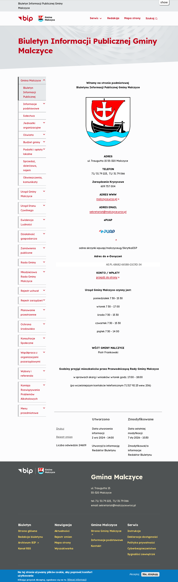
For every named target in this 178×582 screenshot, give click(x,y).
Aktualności (62, 531)
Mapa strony (132, 18)
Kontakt (96, 545)
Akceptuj (134, 574)
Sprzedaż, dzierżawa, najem (30, 166)
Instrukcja (134, 531)
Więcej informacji (77, 579)
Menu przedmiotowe (29, 411)
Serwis (96, 18)
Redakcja (113, 18)
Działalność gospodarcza (29, 236)
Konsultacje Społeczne (28, 341)
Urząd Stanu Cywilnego (28, 208)
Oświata (28, 134)
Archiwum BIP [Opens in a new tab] (28, 542)
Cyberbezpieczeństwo (141, 548)
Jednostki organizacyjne (32, 125)
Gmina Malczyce (31, 80)
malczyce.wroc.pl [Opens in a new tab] (108, 199)
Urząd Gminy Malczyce (28, 194)
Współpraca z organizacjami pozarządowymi (30, 357)
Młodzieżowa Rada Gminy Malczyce (29, 277)
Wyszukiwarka (64, 548)
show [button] (164, 2)
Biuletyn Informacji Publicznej (29, 92)
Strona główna (27, 531)
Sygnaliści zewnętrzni (141, 554)
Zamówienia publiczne (28, 250)
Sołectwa (29, 115)
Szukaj (151, 18)
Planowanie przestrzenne (28, 312)
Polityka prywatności (141, 542)
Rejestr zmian (64, 437)
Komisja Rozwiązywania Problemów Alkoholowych (30, 392)
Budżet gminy (31, 142)
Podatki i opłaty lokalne (33, 152)
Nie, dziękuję (150, 574)
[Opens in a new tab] (108, 240)
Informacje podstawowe (31, 106)
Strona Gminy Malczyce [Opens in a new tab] (106, 532)
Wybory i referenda (27, 373)
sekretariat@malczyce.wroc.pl (108, 211)
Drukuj (60, 428)
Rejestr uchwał (30, 290)
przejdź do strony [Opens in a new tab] (108, 277)
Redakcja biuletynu (30, 536)
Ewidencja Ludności (27, 222)
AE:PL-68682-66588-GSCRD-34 (99, 264)
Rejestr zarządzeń (32, 300)
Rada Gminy (28, 262)
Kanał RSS (24, 548)
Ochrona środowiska (28, 326)
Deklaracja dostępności (142, 536)
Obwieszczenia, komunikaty (32, 180)
